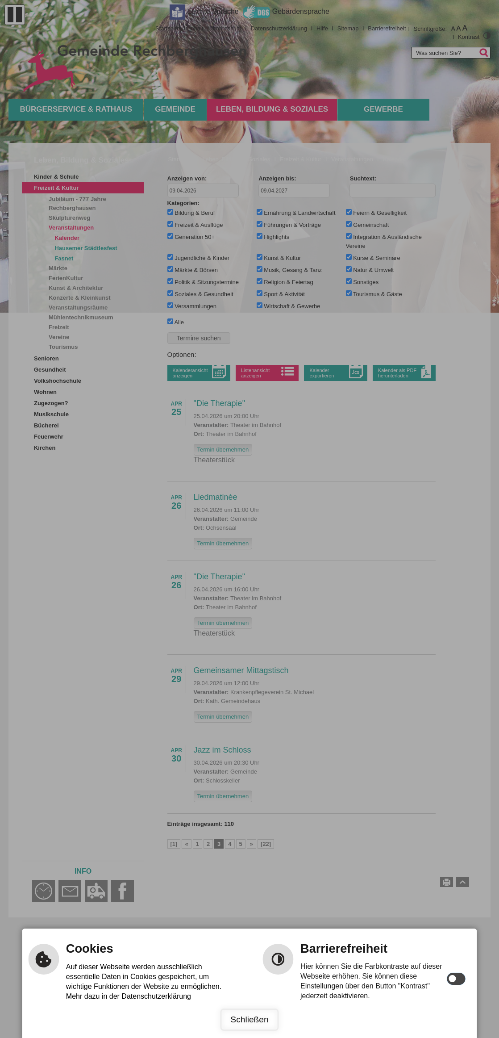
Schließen (249, 1019)
